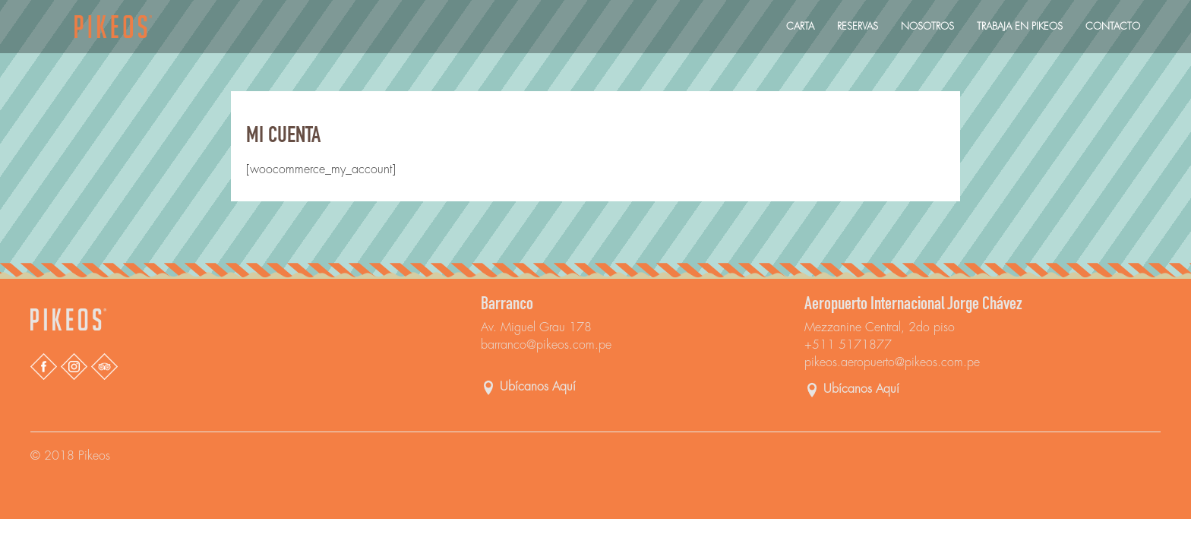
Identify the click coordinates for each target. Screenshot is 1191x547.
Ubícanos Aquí (538, 387)
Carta (800, 26)
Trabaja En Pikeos (1020, 26)
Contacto (1112, 26)
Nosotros (927, 26)
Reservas (857, 26)
